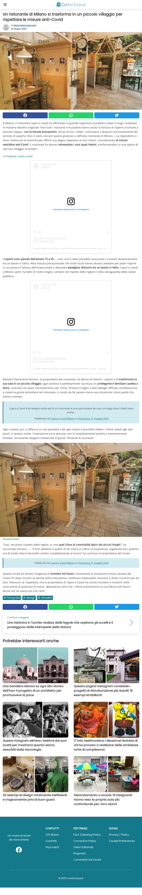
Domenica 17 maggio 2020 (93, 418)
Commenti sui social (87, 860)
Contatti (51, 841)
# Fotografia (11, 598)
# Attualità (45, 598)
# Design (29, 598)
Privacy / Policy (119, 835)
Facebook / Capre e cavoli (19, 156)
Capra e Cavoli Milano (63, 418)
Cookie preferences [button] (122, 841)
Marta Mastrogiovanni (24, 25)
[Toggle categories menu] (5, 4)
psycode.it (52, 847)
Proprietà (79, 853)
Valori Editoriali (83, 847)
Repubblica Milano (11, 538)
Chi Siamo (52, 835)
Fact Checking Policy (87, 835)
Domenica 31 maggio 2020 (93, 563)
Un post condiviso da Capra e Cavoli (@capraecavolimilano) (61, 248)
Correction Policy (84, 841)
